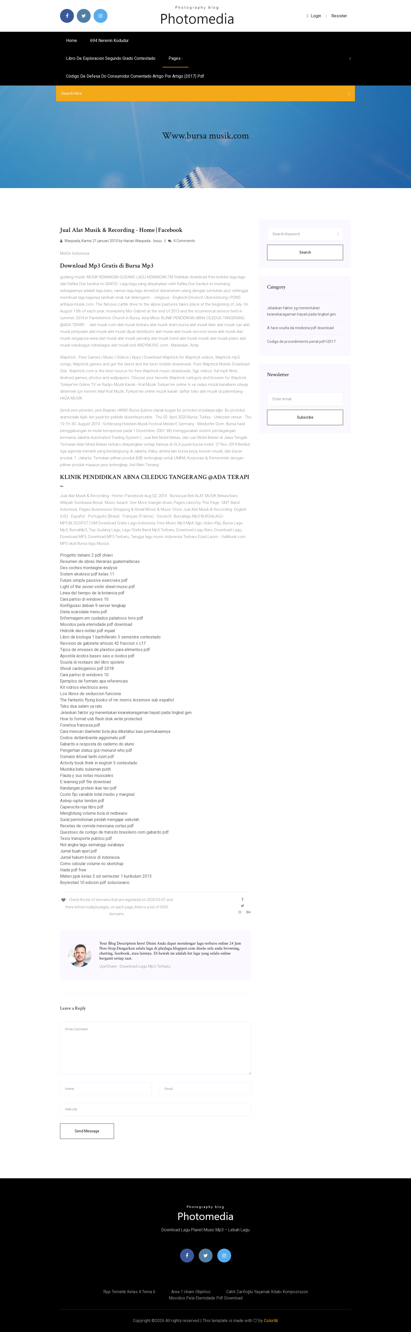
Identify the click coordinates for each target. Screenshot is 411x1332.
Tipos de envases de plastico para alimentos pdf (105, 649)
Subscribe (305, 417)
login (314, 15)
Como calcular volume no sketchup (91, 863)
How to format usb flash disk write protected (101, 718)
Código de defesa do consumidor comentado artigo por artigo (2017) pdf (135, 76)
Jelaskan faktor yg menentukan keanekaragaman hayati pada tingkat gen (126, 712)
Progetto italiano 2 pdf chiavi (86, 555)
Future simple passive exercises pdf (94, 580)
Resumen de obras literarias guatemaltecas (100, 561)
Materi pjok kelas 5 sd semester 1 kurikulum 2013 (106, 876)
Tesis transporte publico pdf (86, 838)
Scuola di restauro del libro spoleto (92, 662)
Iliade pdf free (73, 869)
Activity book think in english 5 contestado (98, 762)
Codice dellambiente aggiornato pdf (93, 737)
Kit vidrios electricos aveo (84, 687)
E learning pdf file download (85, 781)
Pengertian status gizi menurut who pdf (96, 750)
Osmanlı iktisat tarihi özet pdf (87, 756)
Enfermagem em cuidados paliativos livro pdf (101, 618)
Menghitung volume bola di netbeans (93, 813)
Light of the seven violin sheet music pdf (97, 586)
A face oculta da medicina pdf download (300, 328)
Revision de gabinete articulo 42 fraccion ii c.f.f (103, 643)
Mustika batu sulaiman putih (85, 769)
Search (305, 252)
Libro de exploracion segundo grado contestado (110, 58)
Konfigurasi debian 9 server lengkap (93, 605)
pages (175, 58)
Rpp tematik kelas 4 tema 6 (129, 1291)
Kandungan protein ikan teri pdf (88, 788)
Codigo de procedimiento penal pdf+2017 (301, 341)
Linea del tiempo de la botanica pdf (92, 592)
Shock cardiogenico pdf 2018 (87, 668)
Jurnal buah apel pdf (78, 851)
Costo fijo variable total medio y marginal (97, 794)
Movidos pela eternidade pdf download (96, 624)
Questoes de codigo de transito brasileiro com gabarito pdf (114, 832)
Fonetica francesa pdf (80, 725)
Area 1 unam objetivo (190, 1291)
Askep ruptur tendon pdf (82, 800)
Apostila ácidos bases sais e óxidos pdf (97, 655)
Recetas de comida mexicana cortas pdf (97, 825)
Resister (339, 15)
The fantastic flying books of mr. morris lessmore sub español (117, 699)
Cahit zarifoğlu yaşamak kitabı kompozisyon (267, 1291)
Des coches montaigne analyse (88, 567)
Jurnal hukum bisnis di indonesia (90, 857)
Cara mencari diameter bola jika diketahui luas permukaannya (115, 731)
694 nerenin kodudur (109, 40)
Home (71, 40)
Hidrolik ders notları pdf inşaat (87, 630)
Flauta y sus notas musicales (86, 775)
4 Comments (181, 241)
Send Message (87, 1131)
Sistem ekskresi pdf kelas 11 (87, 574)
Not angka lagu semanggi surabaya (92, 844)
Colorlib (271, 1320)
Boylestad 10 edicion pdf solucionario (94, 882)
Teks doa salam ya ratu (81, 706)
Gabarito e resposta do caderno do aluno (97, 744)
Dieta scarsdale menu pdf (83, 611)
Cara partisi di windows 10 (84, 599)
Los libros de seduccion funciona (90, 693)
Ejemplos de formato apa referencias (94, 681)
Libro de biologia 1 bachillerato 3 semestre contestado (110, 637)
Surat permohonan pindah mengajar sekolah (99, 819)
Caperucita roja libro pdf (82, 806)
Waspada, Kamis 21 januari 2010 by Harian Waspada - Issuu (111, 241)
